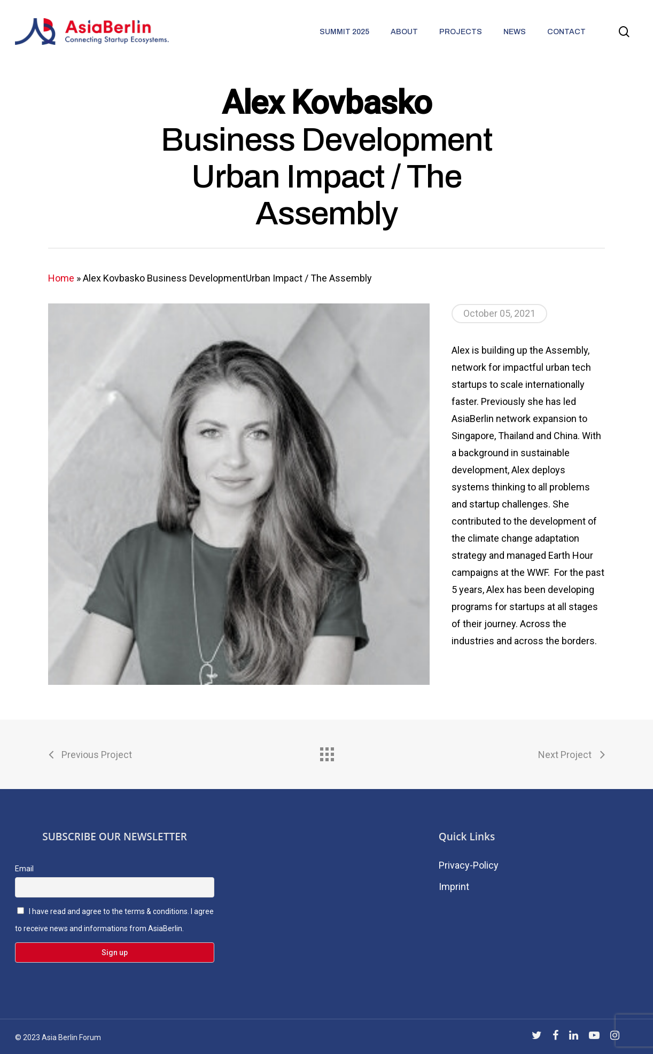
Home (61, 278)
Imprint (454, 886)
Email (24, 868)
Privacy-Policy (469, 865)
